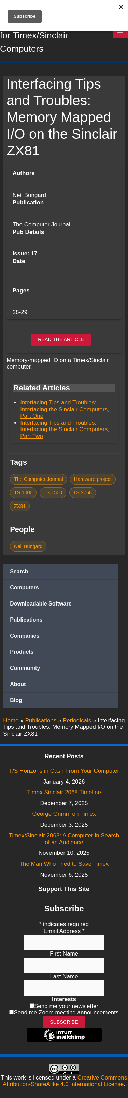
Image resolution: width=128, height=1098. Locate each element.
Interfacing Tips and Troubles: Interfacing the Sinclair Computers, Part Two (64, 429)
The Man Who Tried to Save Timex (64, 864)
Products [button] (21, 652)
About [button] (18, 684)
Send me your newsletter (66, 1006)
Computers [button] (24, 587)
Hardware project (93, 479)
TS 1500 (53, 492)
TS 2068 (82, 492)
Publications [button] (26, 620)
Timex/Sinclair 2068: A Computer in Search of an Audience (64, 839)
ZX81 (20, 506)
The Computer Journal (41, 224)
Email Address (63, 931)
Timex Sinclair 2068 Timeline (64, 792)
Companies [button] (24, 636)
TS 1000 (23, 492)
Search (19, 571)
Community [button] (25, 668)
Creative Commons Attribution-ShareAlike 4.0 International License (65, 1081)
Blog (16, 700)
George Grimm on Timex (64, 814)
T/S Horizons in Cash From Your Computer (64, 771)
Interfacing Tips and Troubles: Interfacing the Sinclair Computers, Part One (64, 409)
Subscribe (64, 1022)
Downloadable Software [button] (40, 604)
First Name (64, 953)
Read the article (61, 339)
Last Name (64, 976)
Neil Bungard (28, 546)
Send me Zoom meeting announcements (66, 1012)
